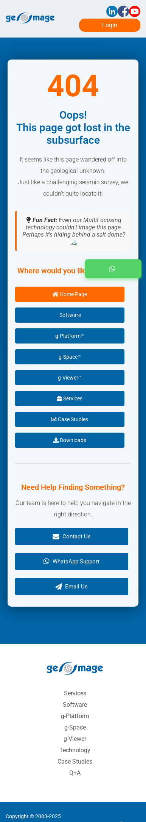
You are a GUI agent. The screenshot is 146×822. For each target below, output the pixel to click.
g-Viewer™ (70, 378)
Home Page (70, 294)
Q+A (75, 773)
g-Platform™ (69, 336)
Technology (74, 750)
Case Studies (69, 419)
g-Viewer (75, 738)
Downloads (69, 440)
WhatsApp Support (71, 561)
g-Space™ (70, 357)
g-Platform (75, 716)
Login (109, 25)
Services (69, 398)
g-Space (75, 727)
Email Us (71, 586)
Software (69, 315)
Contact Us (72, 536)
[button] (113, 268)
